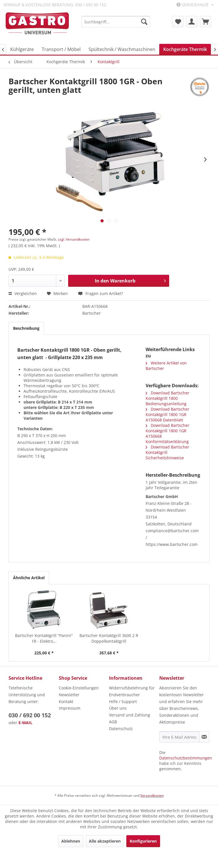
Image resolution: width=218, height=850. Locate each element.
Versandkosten (152, 795)
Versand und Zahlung (129, 715)
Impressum (69, 708)
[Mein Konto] (191, 21)
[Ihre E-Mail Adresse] (179, 737)
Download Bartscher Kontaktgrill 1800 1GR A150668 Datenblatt (167, 414)
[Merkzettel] (177, 21)
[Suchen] (144, 21)
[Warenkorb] (205, 21)
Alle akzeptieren (105, 841)
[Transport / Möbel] (61, 49)
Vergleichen (23, 293)
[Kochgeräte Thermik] (185, 49)
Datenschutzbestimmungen (185, 758)
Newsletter (69, 694)
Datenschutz (121, 728)
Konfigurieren (143, 841)
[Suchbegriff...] (115, 21)
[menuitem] (115, 21)
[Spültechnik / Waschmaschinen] (122, 49)
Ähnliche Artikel (29, 577)
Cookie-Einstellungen (79, 688)
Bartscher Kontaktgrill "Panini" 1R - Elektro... (44, 638)
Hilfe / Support (123, 701)
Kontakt (66, 701)
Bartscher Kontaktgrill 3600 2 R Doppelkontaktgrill (108, 638)
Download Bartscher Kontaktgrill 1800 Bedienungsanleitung (167, 398)
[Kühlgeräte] (22, 49)
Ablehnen (70, 841)
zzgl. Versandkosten (73, 239)
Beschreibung (26, 328)
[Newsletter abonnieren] (204, 737)
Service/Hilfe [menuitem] (193, 4)
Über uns (118, 708)
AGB (113, 721)
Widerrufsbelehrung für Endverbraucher (132, 691)
